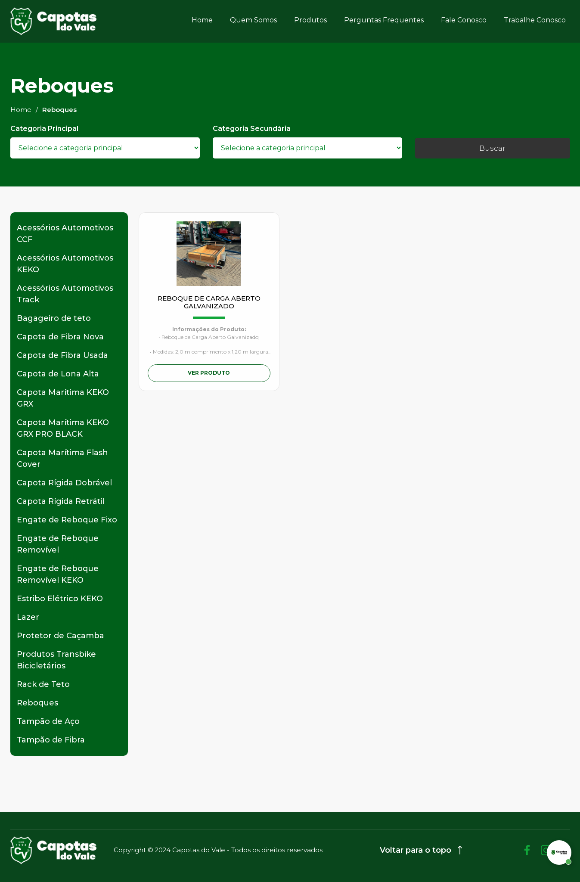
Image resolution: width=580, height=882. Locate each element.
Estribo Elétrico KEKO (60, 598)
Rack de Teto (43, 684)
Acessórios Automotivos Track (65, 293)
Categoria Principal (44, 128)
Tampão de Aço (48, 721)
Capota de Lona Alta (58, 374)
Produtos (310, 20)
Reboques (37, 703)
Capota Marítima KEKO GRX (63, 398)
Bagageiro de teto (54, 318)
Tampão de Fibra (51, 740)
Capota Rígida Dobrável (64, 483)
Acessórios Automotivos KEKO (65, 263)
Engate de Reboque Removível (58, 544)
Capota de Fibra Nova (60, 337)
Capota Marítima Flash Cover (62, 458)
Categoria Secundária (252, 128)
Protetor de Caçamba (60, 635)
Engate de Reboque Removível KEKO (58, 574)
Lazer (28, 617)
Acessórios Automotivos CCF (65, 233)
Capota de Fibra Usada (62, 355)
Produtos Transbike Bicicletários (56, 660)
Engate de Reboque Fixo (67, 520)
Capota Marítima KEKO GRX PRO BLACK (63, 428)
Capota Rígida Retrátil (61, 501)
